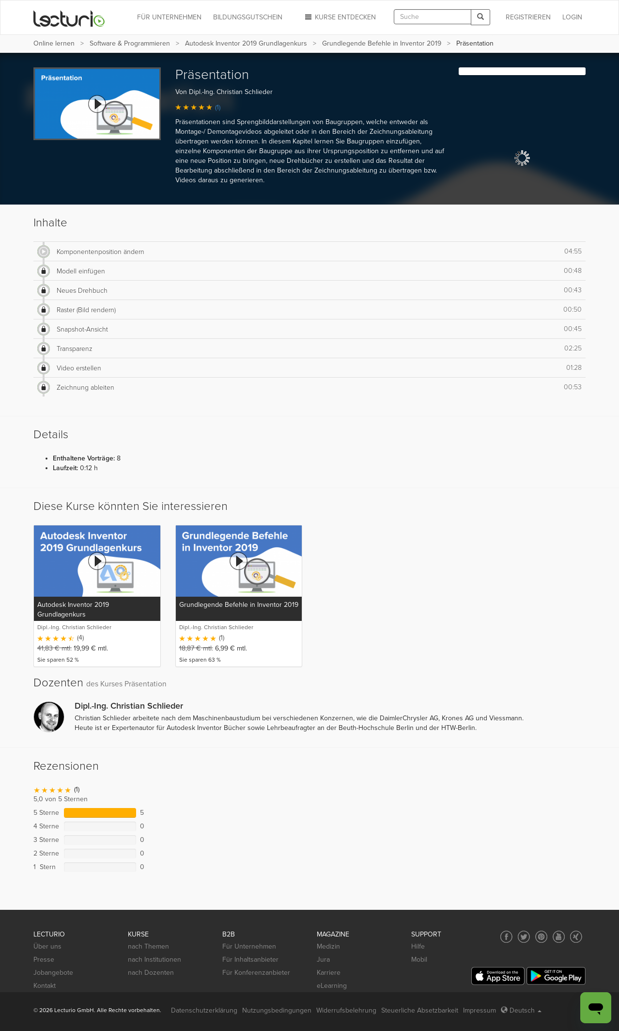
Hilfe (418, 946)
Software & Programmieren (130, 43)
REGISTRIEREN (528, 17)
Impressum (479, 1010)
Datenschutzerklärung (204, 1010)
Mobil (419, 959)
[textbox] (432, 16)
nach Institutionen (154, 959)
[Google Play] (556, 976)
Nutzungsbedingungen (276, 1010)
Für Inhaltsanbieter (250, 959)
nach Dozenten (151, 972)
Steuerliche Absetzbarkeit (419, 1010)
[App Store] (498, 976)
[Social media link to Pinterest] (541, 937)
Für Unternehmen (249, 946)
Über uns (47, 946)
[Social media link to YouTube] (559, 937)
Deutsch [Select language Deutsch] (521, 1010)
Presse (43, 959)
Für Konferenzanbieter (256, 972)
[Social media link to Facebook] (506, 937)
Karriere (328, 972)
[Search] (480, 17)
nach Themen (148, 946)
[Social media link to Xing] (576, 937)
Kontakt (44, 986)
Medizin (328, 946)
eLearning (332, 986)
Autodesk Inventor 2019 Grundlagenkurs (246, 43)
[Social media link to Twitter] (524, 937)
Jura (323, 959)
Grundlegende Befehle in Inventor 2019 (381, 43)
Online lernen (54, 43)
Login (572, 17)
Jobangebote (53, 972)
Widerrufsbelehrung (346, 1010)
